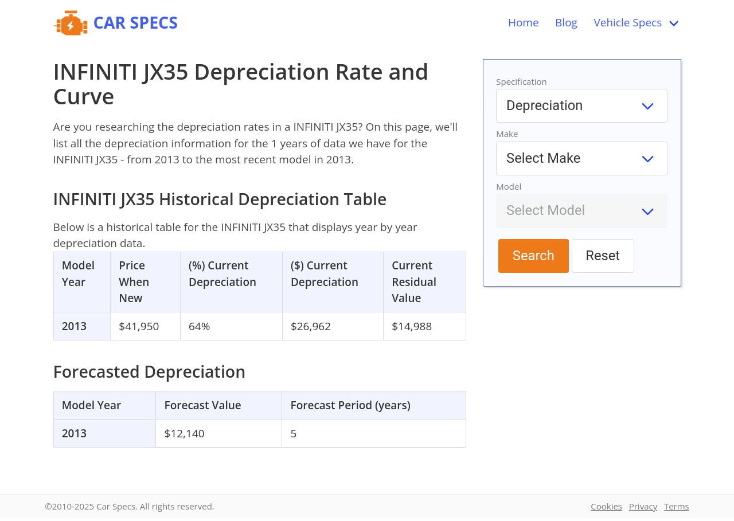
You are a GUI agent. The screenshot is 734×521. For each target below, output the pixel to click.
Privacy (643, 506)
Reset (602, 256)
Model (508, 186)
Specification (521, 81)
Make (507, 133)
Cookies (606, 506)
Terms (676, 506)
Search (534, 256)
